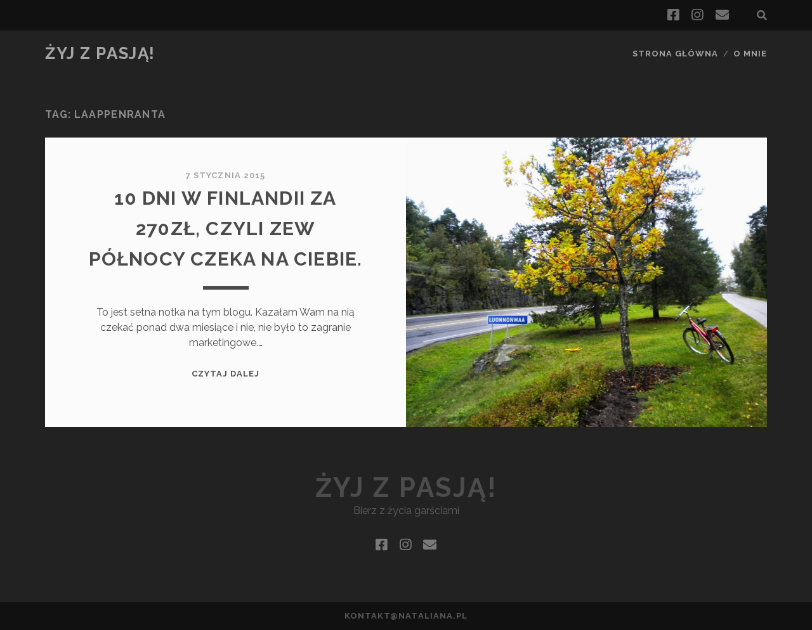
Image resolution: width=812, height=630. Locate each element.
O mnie (750, 53)
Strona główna (675, 53)
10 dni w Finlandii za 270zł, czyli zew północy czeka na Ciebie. (226, 228)
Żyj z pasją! (100, 53)
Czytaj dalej (226, 373)
